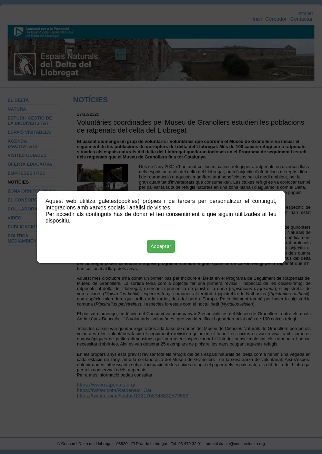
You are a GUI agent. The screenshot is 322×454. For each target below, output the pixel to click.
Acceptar (161, 246)
